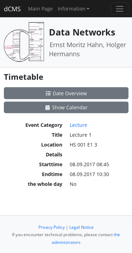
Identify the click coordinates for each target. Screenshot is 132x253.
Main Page (40, 8)
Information (72, 8)
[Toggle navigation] (119, 8)
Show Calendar (66, 107)
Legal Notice (81, 227)
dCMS (12, 9)
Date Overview (66, 93)
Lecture (78, 125)
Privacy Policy (51, 227)
